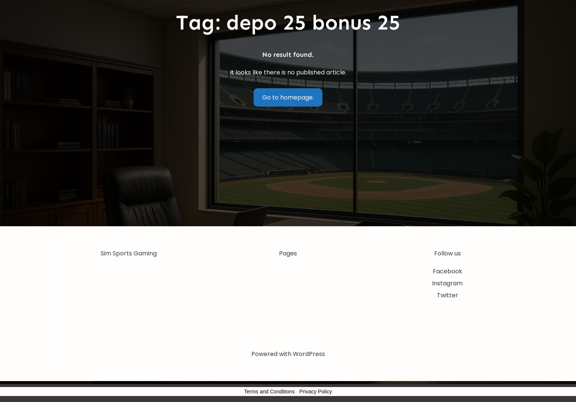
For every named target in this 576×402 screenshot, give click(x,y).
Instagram (447, 283)
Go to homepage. (288, 97)
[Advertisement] (288, 170)
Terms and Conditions (269, 392)
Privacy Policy (315, 392)
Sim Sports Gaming (129, 253)
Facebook (447, 271)
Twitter (447, 295)
